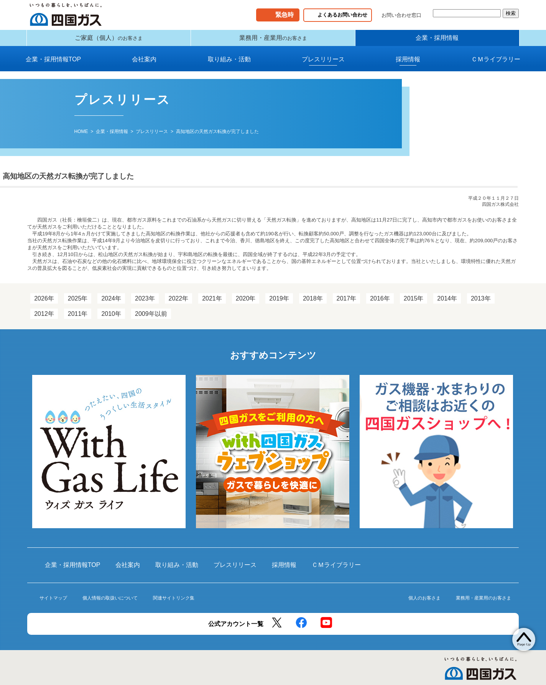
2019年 (279, 304)
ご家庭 (108, 40)
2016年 (380, 304)
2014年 (447, 304)
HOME (81, 137)
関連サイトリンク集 (173, 603)
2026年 (44, 304)
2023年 (145, 304)
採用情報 (408, 65)
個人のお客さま (424, 603)
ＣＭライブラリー (495, 65)
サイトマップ (53, 603)
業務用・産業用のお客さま (483, 603)
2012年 (44, 319)
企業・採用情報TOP (53, 65)
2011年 (78, 319)
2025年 (78, 304)
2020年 (246, 304)
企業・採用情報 (437, 40)
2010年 (111, 319)
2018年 (313, 304)
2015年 (414, 304)
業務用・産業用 (273, 40)
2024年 (111, 304)
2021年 (212, 304)
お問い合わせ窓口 (401, 15)
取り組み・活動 (229, 65)
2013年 (481, 304)
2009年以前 (151, 319)
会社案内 (144, 65)
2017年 (347, 304)
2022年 (179, 304)
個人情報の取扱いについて (110, 603)
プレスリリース (323, 65)
